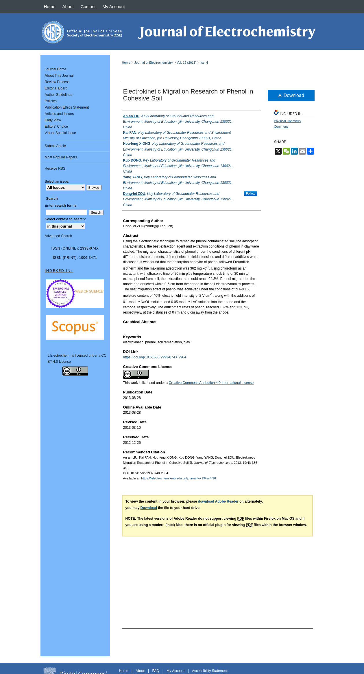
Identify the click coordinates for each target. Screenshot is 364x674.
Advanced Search (58, 236)
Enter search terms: (61, 205)
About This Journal (59, 76)
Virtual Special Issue (60, 133)
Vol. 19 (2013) (187, 62)
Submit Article (55, 146)
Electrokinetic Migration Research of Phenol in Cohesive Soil (188, 95)
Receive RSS (55, 168)
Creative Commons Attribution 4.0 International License (211, 383)
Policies (51, 101)
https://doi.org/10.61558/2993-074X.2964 (154, 357)
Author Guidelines (58, 95)
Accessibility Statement (210, 671)
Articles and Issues (59, 114)
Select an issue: (57, 182)
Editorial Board (56, 88)
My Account (175, 671)
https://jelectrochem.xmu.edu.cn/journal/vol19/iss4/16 (178, 478)
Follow (250, 193)
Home (126, 62)
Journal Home (55, 69)
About (140, 671)
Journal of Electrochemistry (153, 62)
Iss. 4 (204, 62)
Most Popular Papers (61, 157)
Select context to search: (65, 219)
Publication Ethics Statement (67, 107)
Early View (53, 120)
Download (291, 95)
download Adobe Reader (218, 501)
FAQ (155, 671)
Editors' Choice (56, 126)
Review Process (57, 82)
